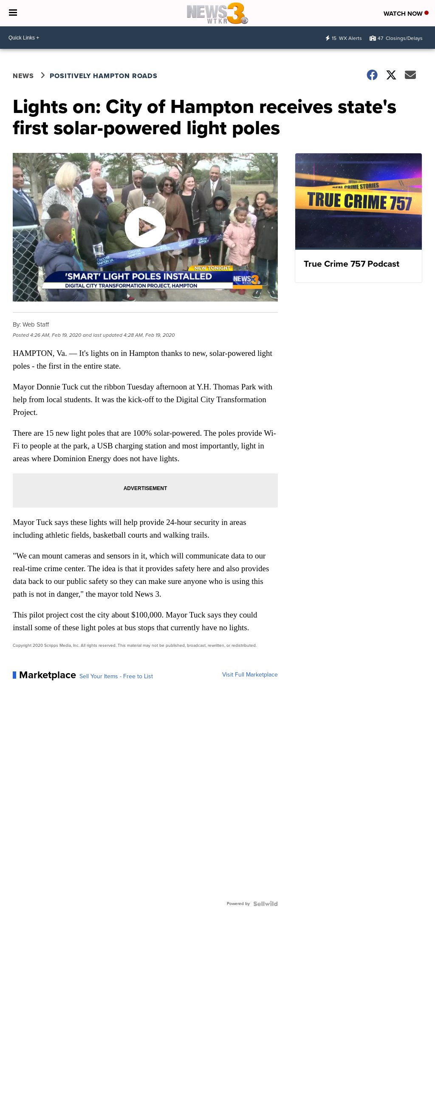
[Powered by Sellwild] (265, 904)
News (23, 76)
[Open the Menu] (13, 13)
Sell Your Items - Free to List (116, 677)
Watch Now (406, 13)
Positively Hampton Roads (104, 76)
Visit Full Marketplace (250, 675)
